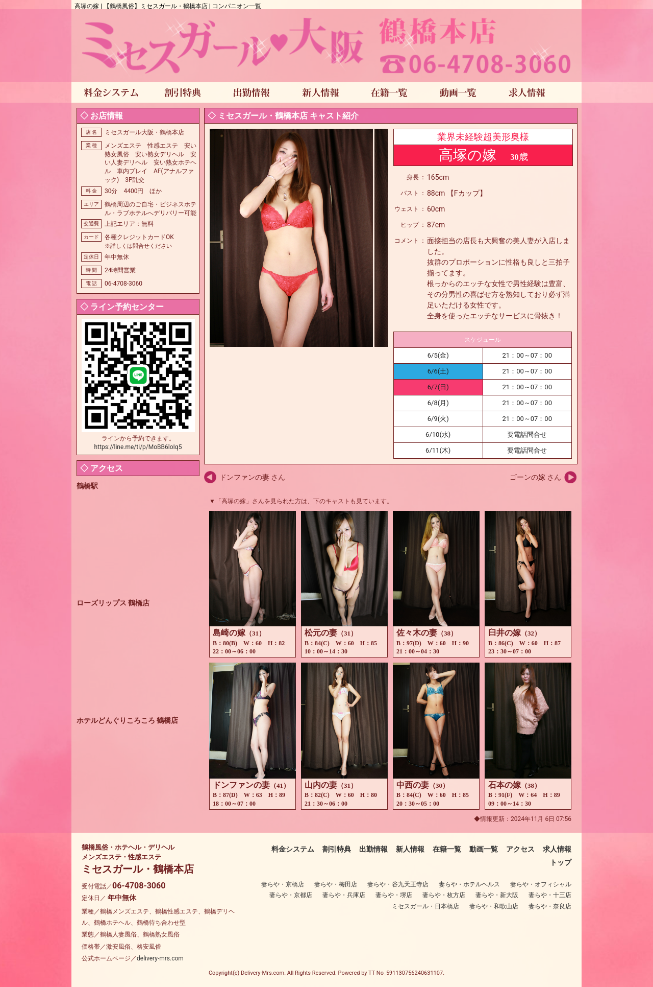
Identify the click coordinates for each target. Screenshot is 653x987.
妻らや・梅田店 (335, 884)
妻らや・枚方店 (443, 895)
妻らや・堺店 (393, 895)
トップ (560, 862)
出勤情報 (373, 849)
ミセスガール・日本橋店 (425, 906)
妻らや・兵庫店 (343, 895)
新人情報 (410, 849)
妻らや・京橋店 (282, 884)
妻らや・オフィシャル (540, 884)
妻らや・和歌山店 (493, 906)
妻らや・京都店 (290, 895)
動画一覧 (483, 849)
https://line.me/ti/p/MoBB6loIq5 (138, 447)
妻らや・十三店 (550, 895)
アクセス (520, 849)
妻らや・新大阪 (496, 895)
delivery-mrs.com (160, 958)
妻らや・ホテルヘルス (469, 884)
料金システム (292, 849)
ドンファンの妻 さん (252, 477)
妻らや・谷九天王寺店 (398, 884)
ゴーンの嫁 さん (535, 477)
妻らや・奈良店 (550, 906)
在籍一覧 (447, 849)
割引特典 (336, 849)
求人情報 (557, 849)
